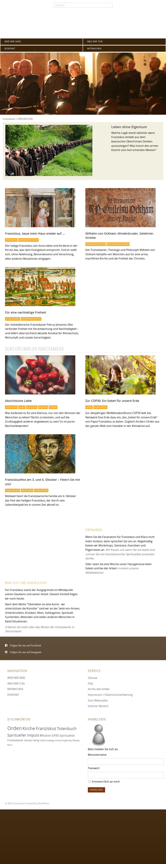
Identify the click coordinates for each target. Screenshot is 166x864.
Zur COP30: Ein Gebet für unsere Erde (112, 401)
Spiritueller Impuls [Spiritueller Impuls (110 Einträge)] (23, 735)
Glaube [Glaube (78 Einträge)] (28, 740)
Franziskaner (83, 24)
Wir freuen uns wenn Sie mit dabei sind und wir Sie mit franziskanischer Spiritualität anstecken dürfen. (120, 554)
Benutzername (97, 755)
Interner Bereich (98, 706)
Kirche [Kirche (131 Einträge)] (28, 728)
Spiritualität (41, 490)
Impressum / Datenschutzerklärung (110, 695)
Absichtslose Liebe (18, 401)
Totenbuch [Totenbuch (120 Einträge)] (67, 728)
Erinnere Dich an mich (104, 781)
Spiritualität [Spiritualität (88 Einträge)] (67, 735)
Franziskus (11, 240)
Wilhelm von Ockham (118, 244)
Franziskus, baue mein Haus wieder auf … (35, 233)
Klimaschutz (100, 407)
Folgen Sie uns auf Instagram (26, 652)
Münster (43, 407)
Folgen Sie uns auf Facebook (25, 645)
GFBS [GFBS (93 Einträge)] (55, 735)
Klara (22, 407)
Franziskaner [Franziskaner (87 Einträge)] (15, 740)
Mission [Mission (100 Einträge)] (45, 735)
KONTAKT (10, 48)
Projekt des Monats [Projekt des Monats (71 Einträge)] (71, 740)
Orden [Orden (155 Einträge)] (14, 728)
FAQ (90, 683)
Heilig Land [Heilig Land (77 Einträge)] (39, 740)
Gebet (89, 407)
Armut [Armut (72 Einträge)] (58, 740)
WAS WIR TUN (95, 41)
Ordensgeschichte (28, 240)
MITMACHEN (94, 48)
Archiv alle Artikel (98, 689)
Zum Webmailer (98, 700)
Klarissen (32, 407)
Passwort (94, 768)
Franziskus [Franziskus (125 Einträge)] (46, 728)
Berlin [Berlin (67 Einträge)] (9, 745)
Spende (53, 407)
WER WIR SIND (13, 41)
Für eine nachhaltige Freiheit (25, 312)
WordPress (43, 803)
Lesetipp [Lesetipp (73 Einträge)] (50, 740)
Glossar (93, 678)
